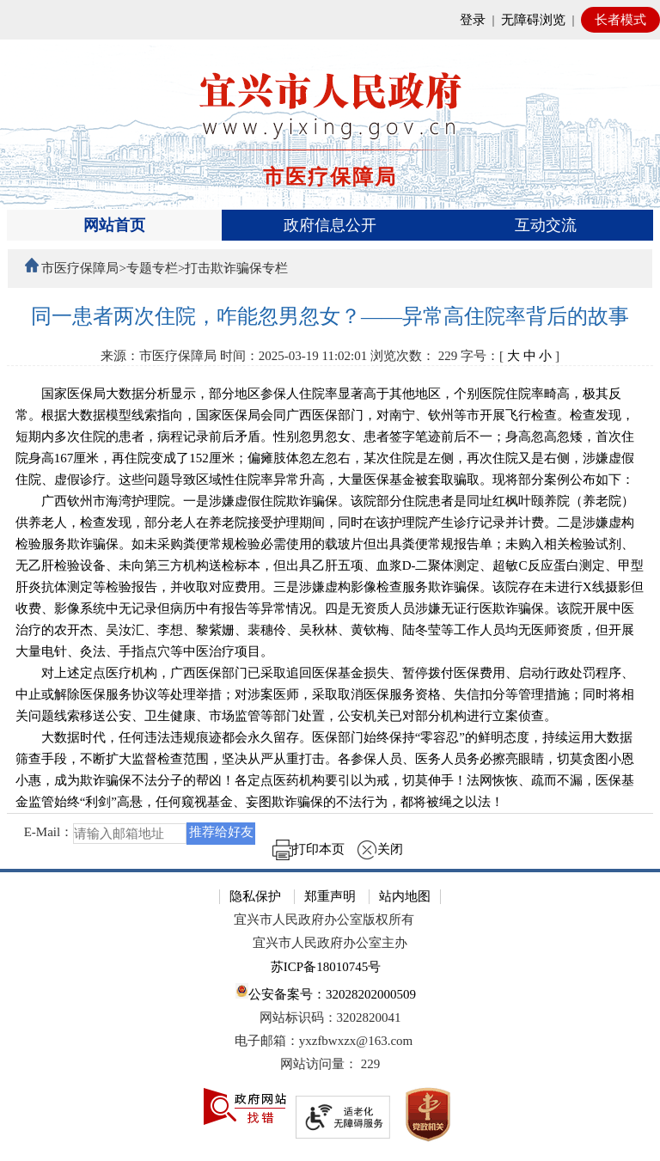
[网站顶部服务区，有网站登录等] (330, 20)
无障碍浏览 (533, 20)
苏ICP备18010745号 (326, 967)
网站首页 (114, 225)
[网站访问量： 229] (330, 1064)
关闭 (380, 849)
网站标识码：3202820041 (330, 1017)
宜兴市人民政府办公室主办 (330, 943)
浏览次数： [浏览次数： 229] (413, 356)
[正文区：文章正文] (330, 587)
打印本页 (308, 849)
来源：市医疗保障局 (159, 356)
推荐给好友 (221, 832)
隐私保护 (255, 896)
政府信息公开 (330, 225)
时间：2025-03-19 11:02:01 (294, 356)
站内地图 (405, 896)
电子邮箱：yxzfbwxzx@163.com (324, 1041)
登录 (473, 20)
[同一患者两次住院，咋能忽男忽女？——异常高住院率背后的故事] (330, 316)
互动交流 (546, 225)
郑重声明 (330, 896)
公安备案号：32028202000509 (325, 992)
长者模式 (620, 20)
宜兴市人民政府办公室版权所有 (324, 919)
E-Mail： (49, 833)
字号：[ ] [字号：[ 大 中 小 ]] (510, 356)
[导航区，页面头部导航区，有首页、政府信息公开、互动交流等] (330, 225)
